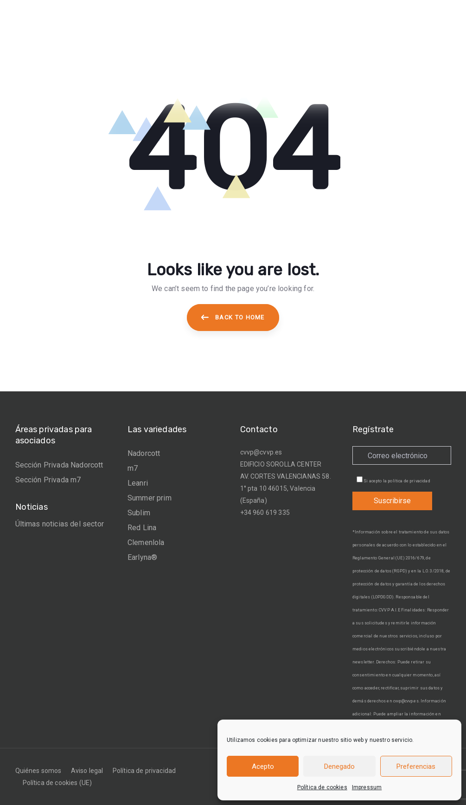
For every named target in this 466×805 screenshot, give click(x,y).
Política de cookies (322, 787)
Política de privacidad (144, 770)
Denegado (339, 766)
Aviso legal (87, 770)
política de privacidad (409, 481)
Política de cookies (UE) (57, 782)
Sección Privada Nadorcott (59, 465)
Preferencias (415, 766)
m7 (133, 468)
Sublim (139, 512)
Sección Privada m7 (48, 479)
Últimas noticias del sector (59, 523)
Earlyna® (142, 557)
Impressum (367, 787)
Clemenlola (146, 542)
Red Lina (142, 527)
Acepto (263, 766)
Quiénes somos (38, 770)
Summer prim (150, 497)
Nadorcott (144, 453)
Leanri (138, 483)
